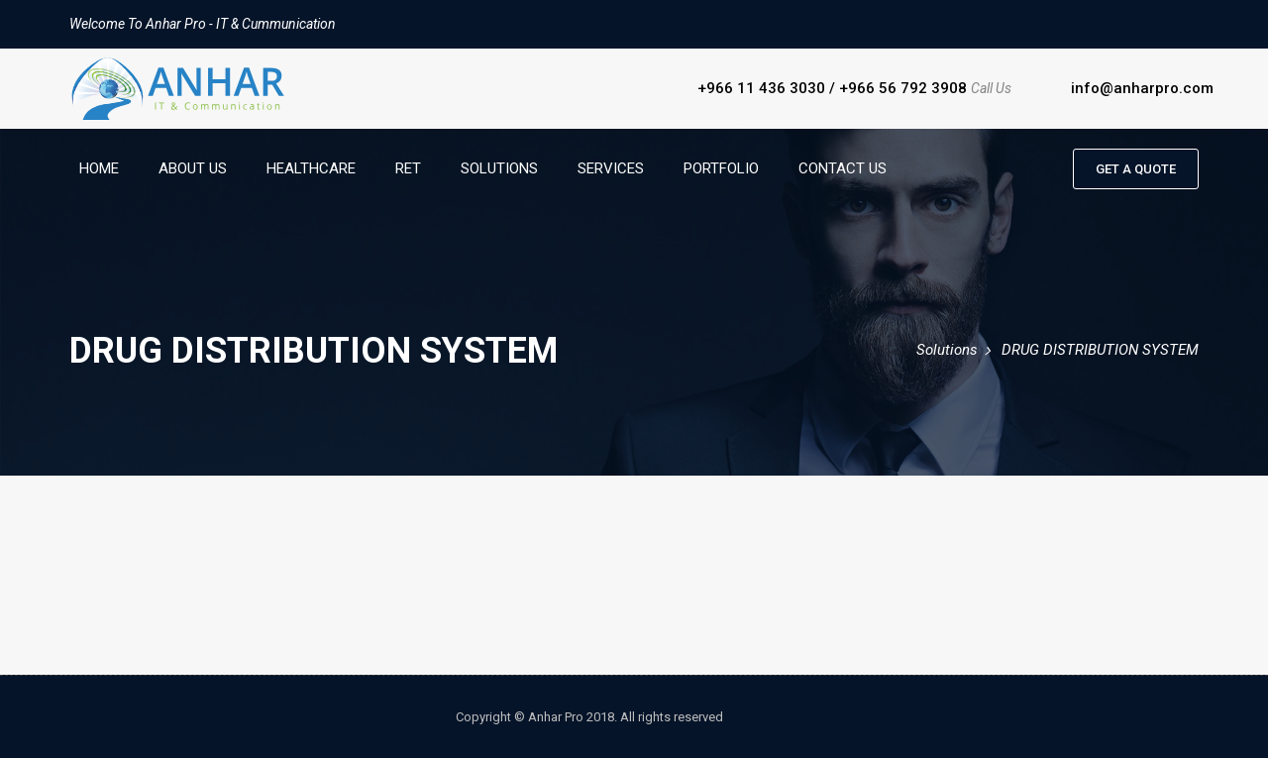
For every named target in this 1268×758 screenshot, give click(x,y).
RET (408, 168)
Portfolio (721, 168)
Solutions (499, 168)
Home (99, 168)
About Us (192, 168)
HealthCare (311, 168)
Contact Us (842, 168)
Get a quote (1136, 169)
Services (611, 168)
